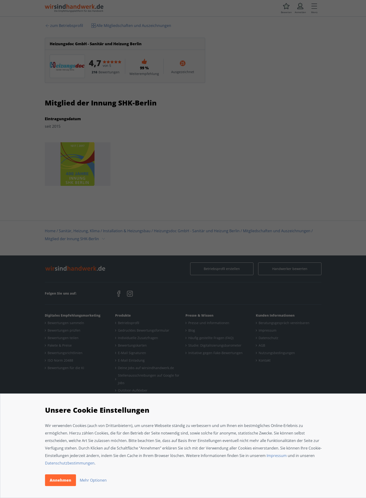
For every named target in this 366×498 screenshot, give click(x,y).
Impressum (277, 455)
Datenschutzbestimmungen (69, 463)
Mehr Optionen (93, 480)
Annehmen (60, 480)
